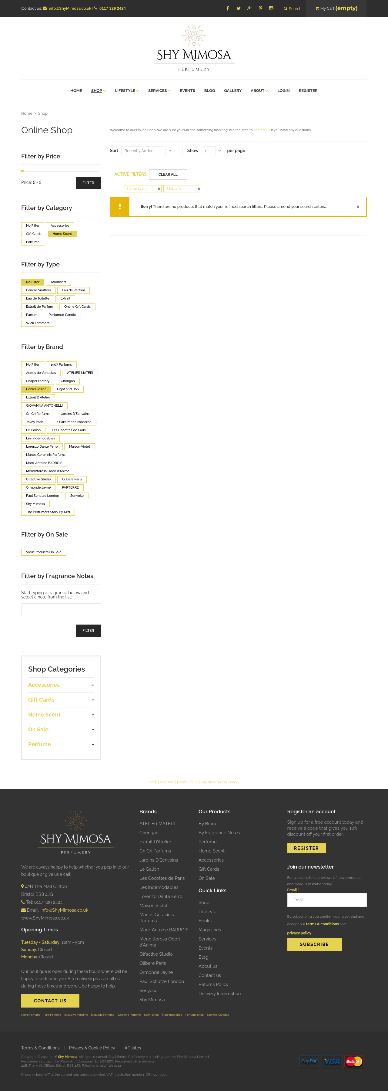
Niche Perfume (30, 1014)
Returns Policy (214, 984)
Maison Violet (153, 905)
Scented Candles (218, 1014)
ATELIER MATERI (157, 823)
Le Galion (149, 869)
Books (205, 920)
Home (26, 113)
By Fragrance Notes (219, 832)
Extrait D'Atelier (155, 842)
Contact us (210, 975)
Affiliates (133, 1048)
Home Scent (187, 782)
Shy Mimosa (152, 999)
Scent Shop (151, 1014)
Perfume (167, 782)
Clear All (168, 174)
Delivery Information (220, 993)
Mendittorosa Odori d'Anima (159, 942)
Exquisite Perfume (102, 1014)
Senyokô (148, 990)
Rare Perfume (52, 1014)
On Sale (207, 878)
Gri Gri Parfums (155, 851)
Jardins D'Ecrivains (158, 860)
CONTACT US (50, 1000)
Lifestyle (207, 911)
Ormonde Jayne (156, 972)
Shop (43, 113)
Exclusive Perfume (76, 1014)
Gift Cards (209, 869)
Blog (203, 957)
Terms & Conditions (40, 1048)
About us (208, 966)
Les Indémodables (159, 887)
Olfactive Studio (156, 954)
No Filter (32, 226)
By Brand (208, 823)
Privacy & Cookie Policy (92, 1048)
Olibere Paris (152, 963)
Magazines (210, 930)
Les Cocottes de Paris (162, 878)
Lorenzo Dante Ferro (160, 896)
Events (205, 948)
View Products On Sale (44, 552)
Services (207, 939)
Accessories (211, 860)
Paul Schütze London (161, 981)
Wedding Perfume (129, 1014)
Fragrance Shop (172, 1014)
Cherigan (149, 832)
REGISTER (306, 848)
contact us (261, 130)
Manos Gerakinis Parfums (156, 917)
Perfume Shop (195, 1014)
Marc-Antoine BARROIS (164, 930)
